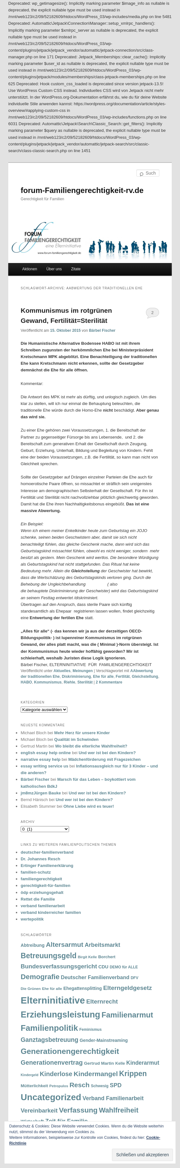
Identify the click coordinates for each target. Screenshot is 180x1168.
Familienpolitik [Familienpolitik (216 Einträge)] (49, 1028)
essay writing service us (44, 766)
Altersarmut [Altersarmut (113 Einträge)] (64, 944)
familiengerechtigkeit (41, 878)
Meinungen (83, 671)
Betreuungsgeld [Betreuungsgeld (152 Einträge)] (48, 956)
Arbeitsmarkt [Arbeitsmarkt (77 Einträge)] (102, 945)
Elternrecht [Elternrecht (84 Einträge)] (102, 1001)
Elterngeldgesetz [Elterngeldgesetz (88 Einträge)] (127, 988)
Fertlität (123, 676)
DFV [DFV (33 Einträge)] (134, 978)
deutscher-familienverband (47, 852)
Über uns (54, 269)
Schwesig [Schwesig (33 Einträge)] (99, 1086)
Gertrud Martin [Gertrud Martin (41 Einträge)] (99, 1063)
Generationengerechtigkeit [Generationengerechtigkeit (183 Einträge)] (70, 1051)
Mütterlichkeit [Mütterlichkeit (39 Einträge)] (34, 1085)
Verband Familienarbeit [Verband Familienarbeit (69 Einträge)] (113, 1098)
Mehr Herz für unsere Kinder (82, 732)
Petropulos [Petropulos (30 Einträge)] (58, 1086)
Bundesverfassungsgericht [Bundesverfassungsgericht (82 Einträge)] (59, 966)
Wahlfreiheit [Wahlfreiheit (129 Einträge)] (118, 1110)
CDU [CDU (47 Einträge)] (103, 966)
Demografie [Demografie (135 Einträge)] (40, 977)
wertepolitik (32, 919)
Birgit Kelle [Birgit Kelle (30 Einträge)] (87, 957)
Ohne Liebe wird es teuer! (88, 806)
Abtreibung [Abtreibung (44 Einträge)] (33, 945)
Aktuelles (61, 671)
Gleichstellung (145, 676)
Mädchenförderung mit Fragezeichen (104, 759)
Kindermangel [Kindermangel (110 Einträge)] (96, 1073)
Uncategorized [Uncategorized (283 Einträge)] (51, 1097)
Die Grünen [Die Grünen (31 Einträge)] (31, 988)
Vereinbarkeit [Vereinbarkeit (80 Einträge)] (39, 1110)
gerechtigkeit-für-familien (45, 885)
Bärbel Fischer (102, 330)
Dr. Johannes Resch (40, 859)
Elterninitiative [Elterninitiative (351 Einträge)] (53, 1000)
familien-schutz (36, 872)
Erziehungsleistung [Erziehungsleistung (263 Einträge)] (60, 1014)
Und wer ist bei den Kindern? (107, 752)
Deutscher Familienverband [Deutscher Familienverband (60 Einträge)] (95, 977)
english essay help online (46, 752)
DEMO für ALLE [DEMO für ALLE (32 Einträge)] (124, 967)
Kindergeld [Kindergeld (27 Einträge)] (29, 1075)
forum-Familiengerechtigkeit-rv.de (82, 190)
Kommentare (109, 682)
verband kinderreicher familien (51, 912)
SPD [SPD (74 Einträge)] (115, 1085)
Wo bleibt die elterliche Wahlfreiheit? (91, 746)
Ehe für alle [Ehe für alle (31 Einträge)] (52, 988)
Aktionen (29, 269)
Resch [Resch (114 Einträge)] (79, 1084)
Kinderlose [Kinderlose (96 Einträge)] (56, 1073)
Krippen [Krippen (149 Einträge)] (133, 1073)
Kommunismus (48, 682)
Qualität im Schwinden (76, 739)
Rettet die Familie (38, 899)
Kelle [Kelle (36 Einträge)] (120, 1063)
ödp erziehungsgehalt (42, 892)
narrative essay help (40, 759)
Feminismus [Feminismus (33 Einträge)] (91, 1029)
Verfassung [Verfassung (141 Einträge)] (78, 1110)
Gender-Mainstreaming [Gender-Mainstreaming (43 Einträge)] (104, 1040)
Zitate (75, 269)
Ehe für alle (103, 676)
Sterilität (85, 682)
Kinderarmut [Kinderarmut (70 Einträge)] (142, 1063)
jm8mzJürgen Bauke (41, 793)
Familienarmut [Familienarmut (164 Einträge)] (127, 1015)
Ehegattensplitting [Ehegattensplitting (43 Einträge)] (82, 988)
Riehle (69, 682)
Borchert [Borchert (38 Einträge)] (106, 956)
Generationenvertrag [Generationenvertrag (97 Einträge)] (52, 1062)
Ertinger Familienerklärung (47, 865)
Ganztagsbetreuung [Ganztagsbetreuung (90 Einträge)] (49, 1039)
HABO (26, 682)
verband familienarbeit (43, 905)
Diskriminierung (76, 676)
